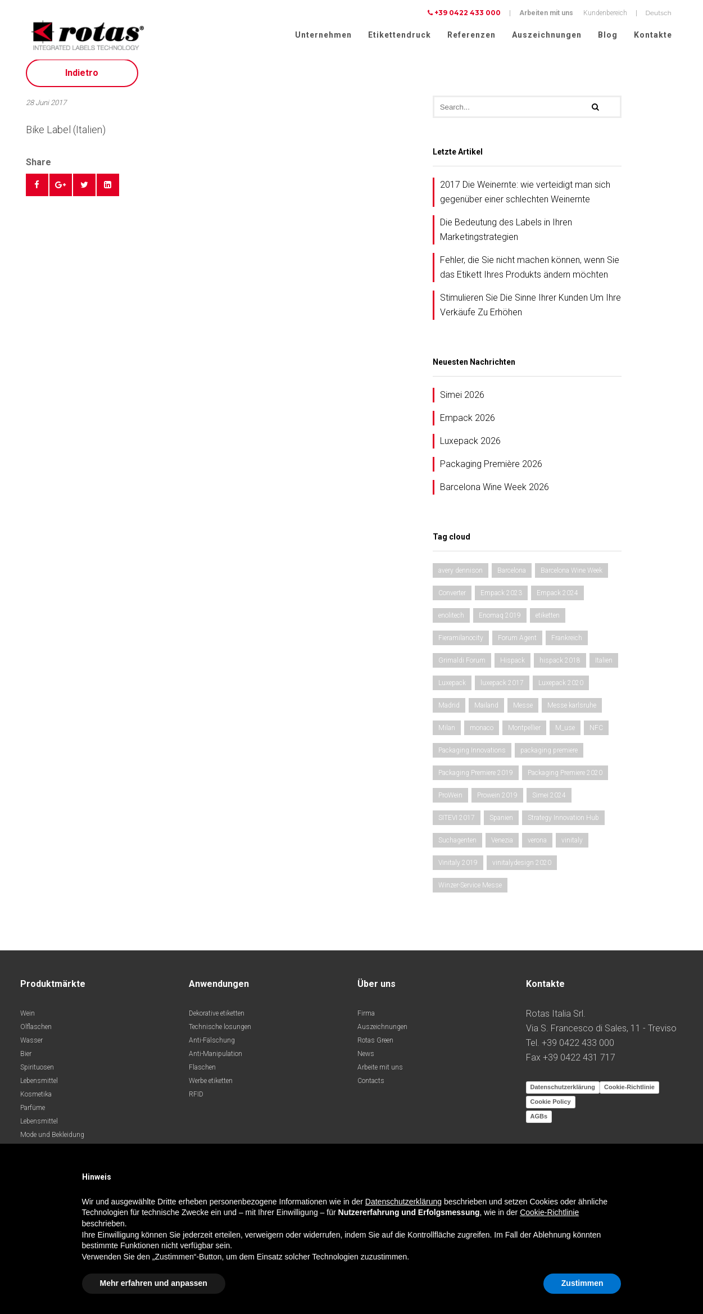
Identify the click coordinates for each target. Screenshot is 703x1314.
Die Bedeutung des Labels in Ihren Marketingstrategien (506, 235)
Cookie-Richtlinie (629, 1092)
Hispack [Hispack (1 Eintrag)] (512, 666)
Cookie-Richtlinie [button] (549, 1212)
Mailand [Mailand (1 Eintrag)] (486, 711)
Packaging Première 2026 (491, 469)
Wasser (31, 1046)
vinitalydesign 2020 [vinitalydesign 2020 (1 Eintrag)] (521, 868)
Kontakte (653, 34)
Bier (25, 1059)
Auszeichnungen (547, 34)
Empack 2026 (467, 423)
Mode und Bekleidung (52, 1140)
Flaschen (202, 1073)
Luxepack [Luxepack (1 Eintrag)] (452, 688)
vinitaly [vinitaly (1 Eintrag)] (572, 846)
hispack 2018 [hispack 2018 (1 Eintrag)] (559, 666)
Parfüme (32, 1113)
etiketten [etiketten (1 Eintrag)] (548, 621)
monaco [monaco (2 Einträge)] (481, 733)
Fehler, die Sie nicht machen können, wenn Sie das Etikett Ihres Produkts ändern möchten (529, 273)
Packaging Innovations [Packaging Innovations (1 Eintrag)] (472, 756)
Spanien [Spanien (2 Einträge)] (501, 823)
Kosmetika (36, 1100)
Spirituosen (37, 1073)
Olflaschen (36, 1032)
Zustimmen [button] (582, 1283)
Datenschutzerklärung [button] (403, 1201)
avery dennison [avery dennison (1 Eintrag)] (460, 576)
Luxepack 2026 (470, 446)
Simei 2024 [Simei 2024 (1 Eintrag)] (549, 801)
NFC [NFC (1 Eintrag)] (596, 733)
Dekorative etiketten (216, 1019)
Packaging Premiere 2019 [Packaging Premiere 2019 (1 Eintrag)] (475, 778)
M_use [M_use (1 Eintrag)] (565, 733)
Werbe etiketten (211, 1086)
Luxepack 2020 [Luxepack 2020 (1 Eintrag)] (560, 688)
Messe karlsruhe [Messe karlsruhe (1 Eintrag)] (571, 711)
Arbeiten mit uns (546, 13)
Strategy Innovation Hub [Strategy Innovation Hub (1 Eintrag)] (563, 823)
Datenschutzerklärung (563, 1092)
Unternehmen (323, 34)
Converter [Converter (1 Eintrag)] (452, 598)
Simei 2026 (462, 400)
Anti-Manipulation (215, 1059)
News (365, 1059)
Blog (608, 34)
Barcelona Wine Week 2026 (494, 492)
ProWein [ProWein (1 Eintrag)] (450, 801)
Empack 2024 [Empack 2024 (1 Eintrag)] (557, 598)
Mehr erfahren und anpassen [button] (153, 1283)
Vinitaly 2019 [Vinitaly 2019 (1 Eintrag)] (458, 868)
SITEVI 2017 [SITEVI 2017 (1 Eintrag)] (456, 823)
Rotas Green (375, 1046)
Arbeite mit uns (380, 1073)
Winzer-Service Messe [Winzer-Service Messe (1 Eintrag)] (470, 891)
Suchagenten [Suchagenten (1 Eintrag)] (457, 846)
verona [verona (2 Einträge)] (537, 846)
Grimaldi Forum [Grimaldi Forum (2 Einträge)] (462, 666)
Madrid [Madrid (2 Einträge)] (449, 711)
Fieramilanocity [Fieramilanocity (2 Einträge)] (460, 643)
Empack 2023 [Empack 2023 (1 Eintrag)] (501, 598)
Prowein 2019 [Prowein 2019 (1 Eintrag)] (497, 801)
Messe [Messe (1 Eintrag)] (523, 711)
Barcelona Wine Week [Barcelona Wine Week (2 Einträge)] (571, 576)
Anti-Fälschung (212, 1046)
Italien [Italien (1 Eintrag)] (604, 666)
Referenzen (471, 34)
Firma (366, 1019)
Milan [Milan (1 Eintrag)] (446, 733)
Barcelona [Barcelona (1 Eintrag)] (511, 576)
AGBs (539, 1121)
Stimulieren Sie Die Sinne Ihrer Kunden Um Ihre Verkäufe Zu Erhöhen (530, 310)
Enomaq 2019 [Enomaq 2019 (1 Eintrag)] (500, 621)
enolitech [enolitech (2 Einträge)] (451, 621)
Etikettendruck (399, 34)
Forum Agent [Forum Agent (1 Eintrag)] (517, 643)
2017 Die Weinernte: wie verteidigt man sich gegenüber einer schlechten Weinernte (525, 197)
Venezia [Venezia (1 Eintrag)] (502, 846)
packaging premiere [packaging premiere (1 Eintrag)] (549, 756)
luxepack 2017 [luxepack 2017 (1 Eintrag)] (502, 688)
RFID (196, 1100)
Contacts (370, 1086)
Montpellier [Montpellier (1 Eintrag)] (524, 733)
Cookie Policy (550, 1107)
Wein (27, 1019)
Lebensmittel (39, 1086)
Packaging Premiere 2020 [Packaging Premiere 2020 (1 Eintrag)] (565, 778)
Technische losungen (220, 1032)
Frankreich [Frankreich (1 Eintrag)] (566, 643)
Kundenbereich (605, 13)
